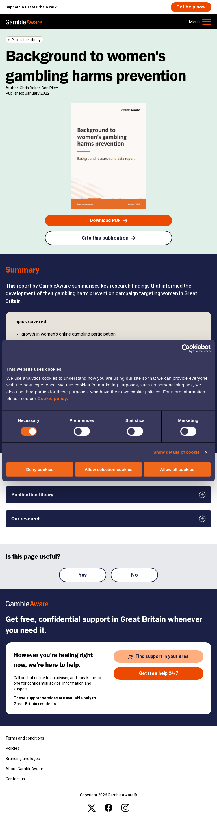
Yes (83, 575)
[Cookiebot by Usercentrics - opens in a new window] (186, 348)
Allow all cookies (177, 469)
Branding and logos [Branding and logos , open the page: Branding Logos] (23, 759)
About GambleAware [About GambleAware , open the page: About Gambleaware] (24, 769)
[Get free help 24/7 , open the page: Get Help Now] (158, 673)
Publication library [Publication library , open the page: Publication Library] (26, 40)
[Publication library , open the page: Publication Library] (108, 495)
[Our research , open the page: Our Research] (108, 519)
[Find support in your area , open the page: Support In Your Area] (158, 657)
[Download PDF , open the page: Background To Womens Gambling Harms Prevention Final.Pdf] (108, 220)
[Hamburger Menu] (200, 22)
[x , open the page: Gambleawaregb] (92, 808)
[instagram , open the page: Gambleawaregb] (125, 808)
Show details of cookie (176, 452)
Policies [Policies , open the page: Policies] (12, 748)
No (134, 575)
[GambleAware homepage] (24, 22)
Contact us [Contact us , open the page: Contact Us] (15, 779)
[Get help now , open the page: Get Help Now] (190, 7)
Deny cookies (39, 469)
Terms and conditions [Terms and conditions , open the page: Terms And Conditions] (25, 738)
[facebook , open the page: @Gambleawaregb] (108, 808)
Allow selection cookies (108, 469)
